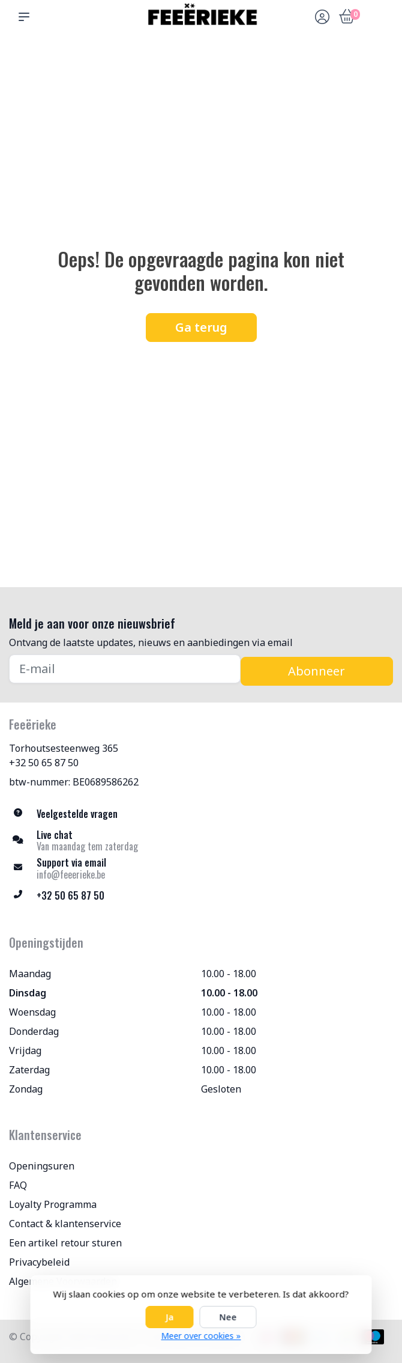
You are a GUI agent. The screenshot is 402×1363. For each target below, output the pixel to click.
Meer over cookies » (201, 1335)
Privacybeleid (39, 1262)
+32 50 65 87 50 (44, 762)
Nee (228, 1317)
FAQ (18, 1185)
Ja (170, 1317)
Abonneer (316, 671)
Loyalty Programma (53, 1204)
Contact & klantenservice (65, 1223)
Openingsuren (41, 1165)
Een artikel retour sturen (65, 1242)
